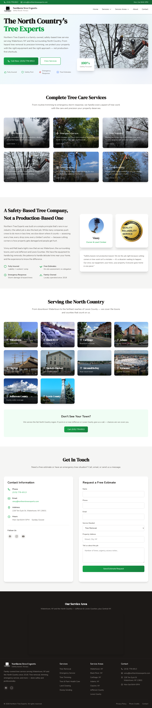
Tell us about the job (90, 545)
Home (95, 9)
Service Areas (122, 9)
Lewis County (95, 694)
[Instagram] (16, 536)
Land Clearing (65, 686)
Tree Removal (65, 669)
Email (85, 512)
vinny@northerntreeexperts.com (25, 501)
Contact (145, 9)
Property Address (89, 534)
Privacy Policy (121, 704)
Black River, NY (96, 673)
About (135, 9)
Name (85, 489)
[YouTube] (23, 536)
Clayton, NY (95, 686)
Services (106, 9)
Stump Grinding (66, 690)
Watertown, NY (96, 669)
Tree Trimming (65, 677)
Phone (85, 500)
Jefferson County (97, 690)
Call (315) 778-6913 (76, 429)
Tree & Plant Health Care (70, 681)
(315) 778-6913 (19, 492)
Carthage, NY (95, 677)
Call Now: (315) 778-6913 (21, 61)
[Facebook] (10, 536)
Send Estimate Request (113, 568)
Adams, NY (94, 681)
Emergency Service (67, 673)
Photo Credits (134, 704)
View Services (50, 61)
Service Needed (89, 523)
